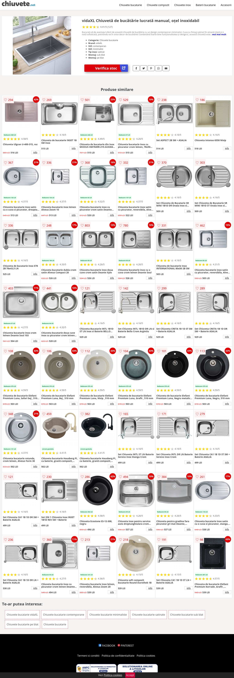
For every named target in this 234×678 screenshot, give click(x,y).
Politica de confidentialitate (118, 655)
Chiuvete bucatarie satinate (148, 614)
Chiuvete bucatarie (130, 5)
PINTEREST (126, 645)
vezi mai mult (219, 34)
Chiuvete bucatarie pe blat (22, 624)
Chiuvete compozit (158, 5)
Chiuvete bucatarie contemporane (63, 614)
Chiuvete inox (182, 5)
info (35, 152)
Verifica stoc (111, 68)
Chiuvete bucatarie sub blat (186, 614)
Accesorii (226, 5)
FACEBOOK (107, 645)
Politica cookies (146, 655)
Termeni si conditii (88, 655)
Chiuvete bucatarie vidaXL (22, 614)
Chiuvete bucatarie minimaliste (108, 614)
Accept (130, 675)
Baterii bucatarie (206, 5)
